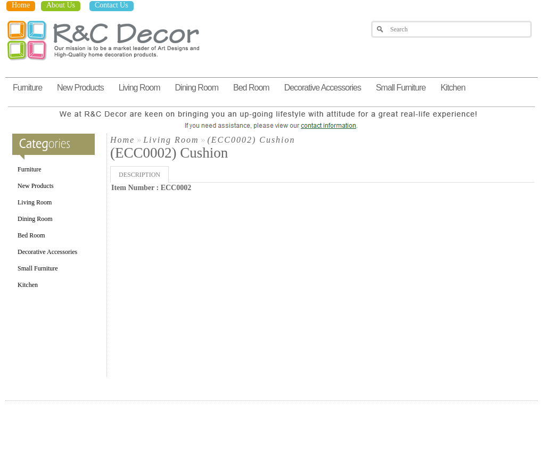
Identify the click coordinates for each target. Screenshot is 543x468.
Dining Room (196, 87)
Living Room (139, 87)
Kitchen (452, 87)
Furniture (27, 87)
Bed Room (251, 87)
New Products (80, 87)
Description (139, 174)
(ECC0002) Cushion (251, 139)
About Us (60, 5)
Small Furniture (400, 87)
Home (21, 5)
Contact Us (111, 5)
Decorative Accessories (322, 87)
